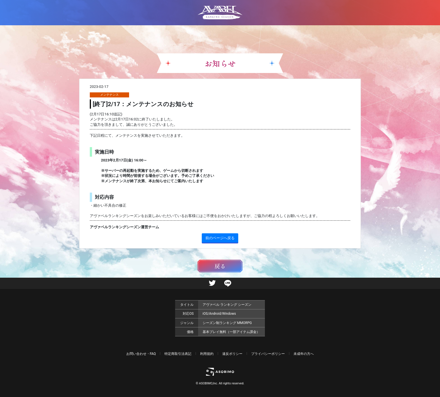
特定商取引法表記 (177, 354)
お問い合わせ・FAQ (141, 354)
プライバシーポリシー (268, 354)
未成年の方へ (304, 354)
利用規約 (207, 354)
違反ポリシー (232, 354)
